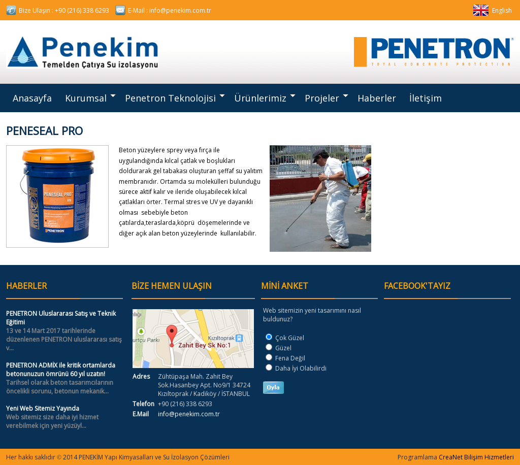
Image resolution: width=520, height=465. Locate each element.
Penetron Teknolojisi (175, 98)
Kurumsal (90, 98)
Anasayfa (32, 98)
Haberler (377, 98)
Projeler (326, 98)
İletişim (425, 98)
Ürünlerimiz (265, 98)
